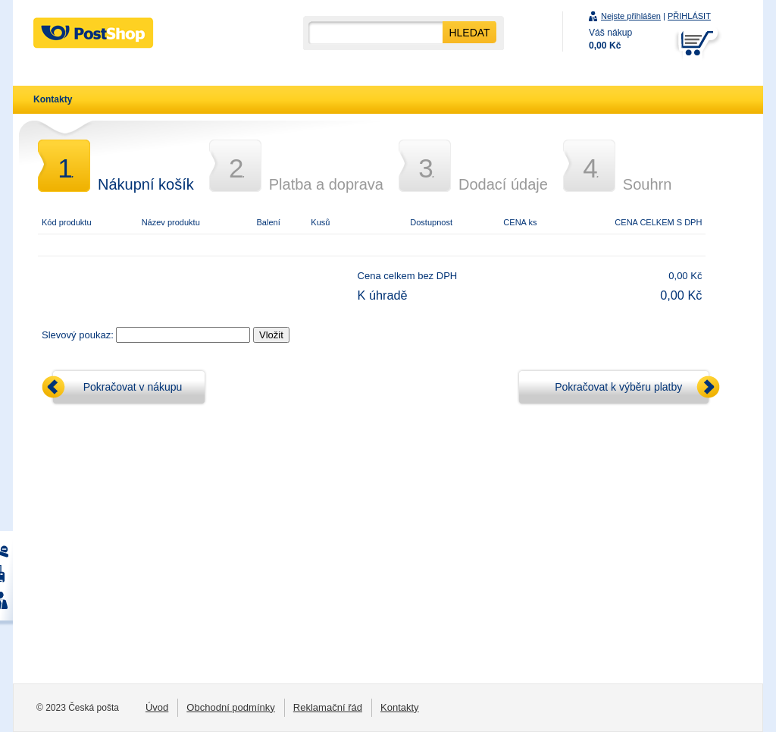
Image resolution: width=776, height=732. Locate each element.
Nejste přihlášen (631, 15)
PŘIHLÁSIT (689, 15)
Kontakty (52, 99)
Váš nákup (610, 39)
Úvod (157, 707)
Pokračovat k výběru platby (618, 387)
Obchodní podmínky (230, 707)
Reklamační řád (327, 707)
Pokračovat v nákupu (133, 387)
